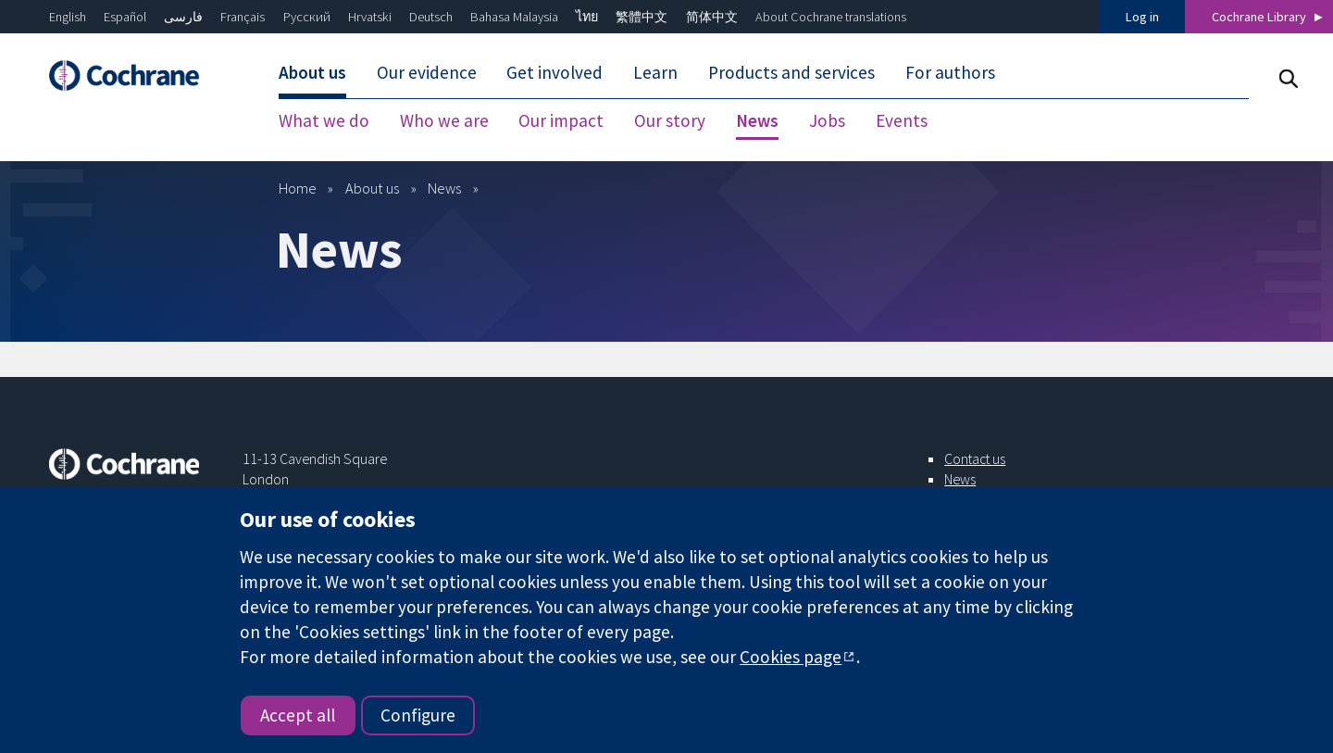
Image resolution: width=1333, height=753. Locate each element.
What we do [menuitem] (324, 120)
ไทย (587, 16)
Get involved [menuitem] (554, 72)
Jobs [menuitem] (827, 120)
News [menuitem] (757, 120)
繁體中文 (641, 16)
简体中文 (712, 16)
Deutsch (431, 16)
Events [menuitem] (902, 120)
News (444, 188)
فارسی (183, 16)
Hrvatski (370, 16)
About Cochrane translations (830, 16)
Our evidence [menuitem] (427, 72)
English (67, 16)
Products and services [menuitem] (791, 72)
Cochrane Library (1259, 16)
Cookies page (790, 657)
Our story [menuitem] (669, 120)
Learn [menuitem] (655, 72)
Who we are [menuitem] (444, 120)
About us (372, 188)
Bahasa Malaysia (514, 16)
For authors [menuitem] (950, 72)
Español (125, 16)
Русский (306, 16)
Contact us (974, 458)
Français (242, 16)
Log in (1142, 16)
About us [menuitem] (312, 72)
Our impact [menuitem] (561, 120)
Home (298, 188)
